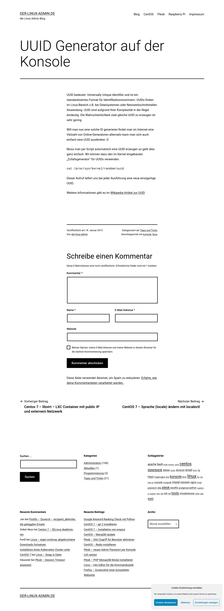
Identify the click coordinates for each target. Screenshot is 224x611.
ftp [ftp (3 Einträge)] (199, 470)
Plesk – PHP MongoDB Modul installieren (108, 559)
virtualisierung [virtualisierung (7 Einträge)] (187, 493)
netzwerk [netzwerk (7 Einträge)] (185, 482)
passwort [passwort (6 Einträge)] (152, 488)
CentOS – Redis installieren (100, 544)
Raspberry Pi (177, 14)
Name (71, 310)
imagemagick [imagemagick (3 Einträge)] (159, 477)
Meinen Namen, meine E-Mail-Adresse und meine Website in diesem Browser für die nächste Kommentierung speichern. (114, 349)
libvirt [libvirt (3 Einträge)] (184, 477)
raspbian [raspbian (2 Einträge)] (153, 494)
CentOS (149, 14)
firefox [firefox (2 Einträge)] (195, 470)
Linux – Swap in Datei (48, 554)
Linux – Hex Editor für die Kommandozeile (109, 564)
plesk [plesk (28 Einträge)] (166, 487)
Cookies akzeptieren (166, 602)
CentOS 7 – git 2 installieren (100, 524)
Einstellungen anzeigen (206, 602)
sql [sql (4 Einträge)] (162, 493)
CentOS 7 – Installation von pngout (104, 529)
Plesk (161, 14)
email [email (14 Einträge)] (188, 470)
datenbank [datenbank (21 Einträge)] (155, 470)
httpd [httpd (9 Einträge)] (151, 476)
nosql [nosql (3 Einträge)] (199, 482)
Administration (92, 463)
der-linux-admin (79, 234)
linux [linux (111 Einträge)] (191, 476)
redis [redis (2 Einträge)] (158, 494)
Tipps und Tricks (148, 230)
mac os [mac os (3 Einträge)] (151, 482)
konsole (147, 234)
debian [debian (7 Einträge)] (166, 470)
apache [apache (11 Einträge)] (152, 464)
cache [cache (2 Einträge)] (177, 465)
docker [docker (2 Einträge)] (172, 470)
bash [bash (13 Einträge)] (160, 464)
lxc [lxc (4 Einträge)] (198, 477)
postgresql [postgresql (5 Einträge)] (184, 488)
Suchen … (25, 456)
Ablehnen (185, 602)
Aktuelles (89, 468)
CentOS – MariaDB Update (99, 534)
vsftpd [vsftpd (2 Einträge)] (197, 494)
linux (154, 234)
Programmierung (94, 473)
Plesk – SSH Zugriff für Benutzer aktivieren (109, 539)
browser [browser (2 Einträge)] (171, 465)
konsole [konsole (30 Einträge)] (176, 476)
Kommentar (75, 273)
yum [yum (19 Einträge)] (151, 498)
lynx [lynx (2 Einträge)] (201, 477)
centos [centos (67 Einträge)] (185, 463)
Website (71, 328)
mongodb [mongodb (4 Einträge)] (167, 482)
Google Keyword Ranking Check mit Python (109, 519)
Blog (137, 14)
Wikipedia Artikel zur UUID (127, 193)
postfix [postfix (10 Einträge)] (174, 487)
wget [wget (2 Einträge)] (201, 494)
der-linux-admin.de (37, 13)
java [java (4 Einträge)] (167, 477)
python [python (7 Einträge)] (192, 487)
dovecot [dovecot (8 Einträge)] (180, 470)
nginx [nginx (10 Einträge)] (193, 482)
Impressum (196, 14)
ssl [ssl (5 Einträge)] (169, 493)
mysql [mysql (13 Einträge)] (176, 482)
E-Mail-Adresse (125, 310)
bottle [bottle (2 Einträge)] (166, 465)
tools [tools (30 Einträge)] (175, 493)
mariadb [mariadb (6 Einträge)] (158, 482)
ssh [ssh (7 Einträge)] (166, 493)
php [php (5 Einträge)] (159, 488)
